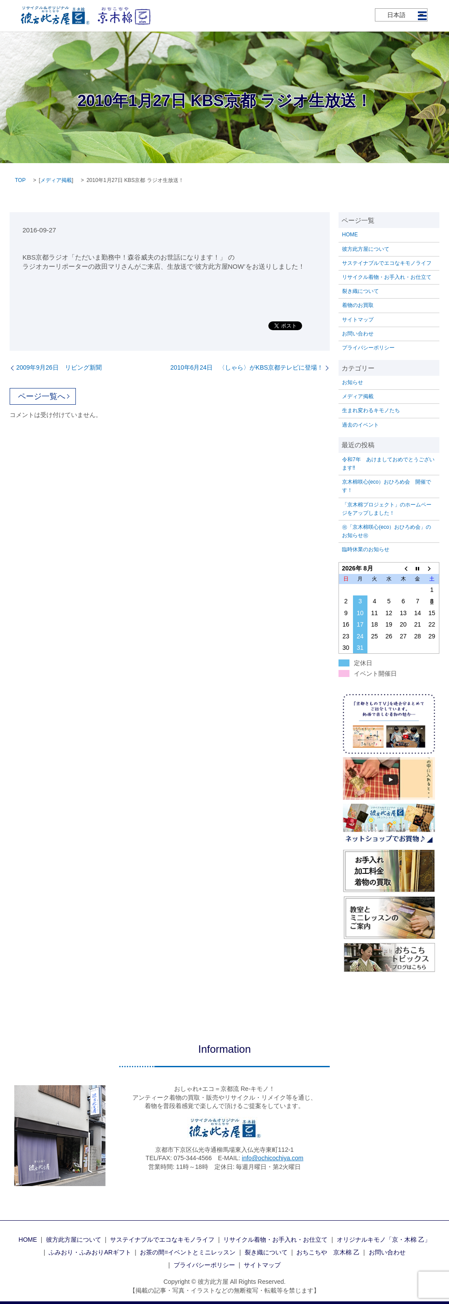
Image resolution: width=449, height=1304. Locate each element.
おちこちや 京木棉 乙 (328, 1252)
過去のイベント (360, 425)
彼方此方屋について (365, 249)
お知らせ (352, 382)
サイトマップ (358, 320)
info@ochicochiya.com (272, 1157)
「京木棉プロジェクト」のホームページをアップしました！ (386, 509)
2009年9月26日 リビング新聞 (59, 367)
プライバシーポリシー (368, 348)
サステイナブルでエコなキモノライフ (386, 263)
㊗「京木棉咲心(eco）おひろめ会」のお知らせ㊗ (386, 531)
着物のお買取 (358, 305)
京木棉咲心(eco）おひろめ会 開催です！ (386, 486)
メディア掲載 (56, 180)
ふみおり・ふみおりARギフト (90, 1252)
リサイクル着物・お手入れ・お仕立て (386, 277)
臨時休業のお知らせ (365, 549)
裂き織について (360, 291)
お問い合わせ (358, 334)
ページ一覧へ (41, 396)
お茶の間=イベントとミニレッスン (187, 1252)
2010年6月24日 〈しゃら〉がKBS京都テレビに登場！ (247, 367)
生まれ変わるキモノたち (371, 410)
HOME (350, 235)
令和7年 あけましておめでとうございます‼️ (388, 463)
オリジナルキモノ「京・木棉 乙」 (384, 1239)
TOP (20, 180)
